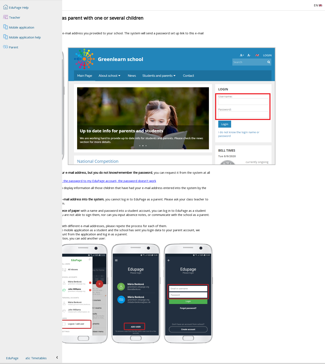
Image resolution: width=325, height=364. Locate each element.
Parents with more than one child (91, 354)
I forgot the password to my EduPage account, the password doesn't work (166, 181)
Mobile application (18, 26)
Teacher (11, 16)
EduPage (12, 358)
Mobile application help (22, 36)
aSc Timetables (36, 358)
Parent (10, 46)
